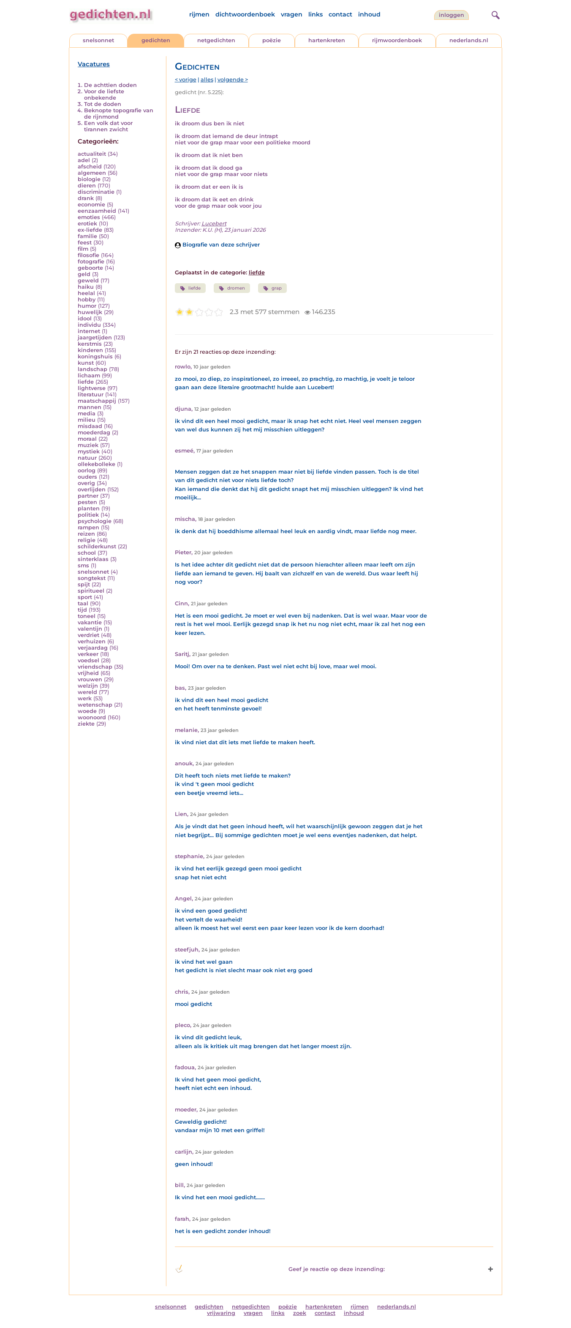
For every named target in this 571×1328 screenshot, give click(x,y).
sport (85, 597)
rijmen (199, 14)
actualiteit (92, 154)
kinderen (90, 350)
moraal (87, 439)
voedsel (88, 660)
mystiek (89, 451)
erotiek (87, 223)
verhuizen (92, 641)
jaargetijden (95, 337)
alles (207, 79)
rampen (88, 527)
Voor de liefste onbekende (104, 94)
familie (87, 236)
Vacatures (94, 64)
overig (86, 483)
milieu (86, 420)
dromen (232, 288)
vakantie (90, 622)
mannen (89, 407)
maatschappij (97, 401)
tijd (82, 610)
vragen (291, 14)
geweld (88, 280)
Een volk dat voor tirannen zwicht (108, 126)
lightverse (92, 388)
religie (86, 540)
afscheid (90, 166)
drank (86, 198)
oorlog (86, 470)
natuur (87, 458)
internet (89, 331)
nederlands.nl (468, 40)
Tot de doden (102, 104)
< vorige (185, 79)
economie (91, 204)
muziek (88, 445)
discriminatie (96, 192)
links (315, 14)
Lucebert (213, 223)
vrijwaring (221, 1313)
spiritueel (91, 591)
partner (88, 496)
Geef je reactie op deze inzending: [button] (280, 1269)
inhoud (369, 14)
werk (85, 698)
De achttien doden (110, 85)
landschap (92, 369)
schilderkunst (97, 546)
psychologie (94, 521)
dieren (87, 185)
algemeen (92, 173)
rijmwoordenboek (397, 40)
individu (89, 325)
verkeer (88, 654)
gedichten (155, 40)
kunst (86, 363)
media (86, 413)
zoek (299, 1313)
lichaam (89, 375)
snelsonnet (98, 40)
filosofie (88, 255)
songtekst (92, 578)
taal (83, 603)
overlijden (92, 489)
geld (84, 274)
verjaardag (93, 648)
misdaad (90, 426)
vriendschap (95, 667)
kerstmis (90, 344)
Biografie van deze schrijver (217, 244)
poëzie (271, 40)
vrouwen (90, 679)
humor (87, 306)
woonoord (92, 717)
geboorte (90, 268)
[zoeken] (494, 14)
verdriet (88, 635)
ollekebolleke (96, 464)
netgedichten (216, 40)
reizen (86, 534)
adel (84, 160)
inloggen (451, 15)
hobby (86, 299)
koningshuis (95, 356)
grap (272, 288)
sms (83, 565)
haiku (86, 287)
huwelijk (90, 312)
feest (85, 242)
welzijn (88, 686)
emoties (89, 217)
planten (89, 508)
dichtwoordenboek (245, 14)
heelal (86, 293)
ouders (87, 477)
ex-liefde (90, 230)
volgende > (233, 79)
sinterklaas (93, 559)
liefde (86, 382)
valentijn (90, 629)
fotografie (91, 261)
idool (85, 318)
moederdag (94, 432)
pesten (87, 502)
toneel (86, 616)
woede (87, 711)
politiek (88, 515)
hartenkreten (326, 40)
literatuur (90, 394)
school (87, 553)
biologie (89, 179)
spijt (84, 584)
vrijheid (88, 673)
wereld (87, 692)
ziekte (86, 724)
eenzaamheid (97, 211)
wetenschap (95, 705)
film (83, 249)
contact (340, 14)
